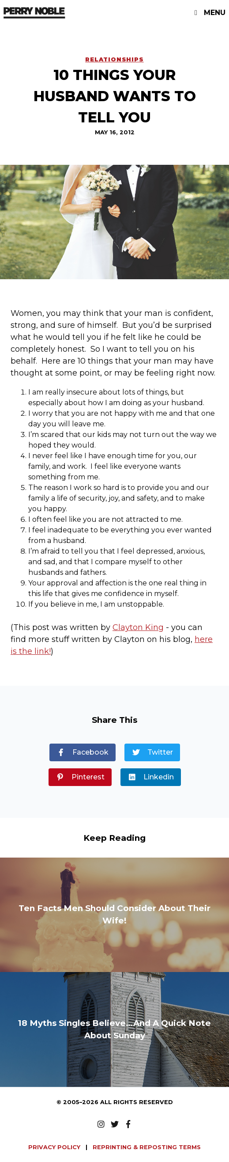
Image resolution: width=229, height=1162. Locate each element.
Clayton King (138, 627)
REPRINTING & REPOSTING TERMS (147, 1147)
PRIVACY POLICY (55, 1147)
